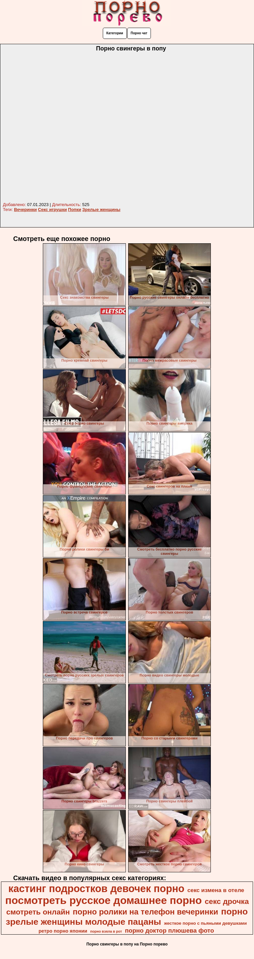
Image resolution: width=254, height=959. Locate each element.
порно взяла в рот (106, 931)
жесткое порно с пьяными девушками (205, 923)
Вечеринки (25, 209)
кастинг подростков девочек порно (96, 888)
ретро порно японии (63, 931)
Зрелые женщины (101, 209)
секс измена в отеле (215, 890)
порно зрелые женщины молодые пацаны (127, 917)
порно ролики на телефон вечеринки (145, 911)
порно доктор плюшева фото (169, 930)
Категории (114, 33)
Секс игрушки (52, 209)
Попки (74, 209)
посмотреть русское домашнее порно (103, 900)
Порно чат (139, 33)
